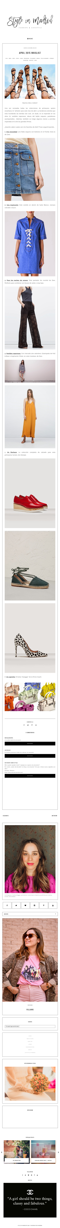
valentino (26, 60)
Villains (30, 1010)
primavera (26, 58)
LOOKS (30, 1044)
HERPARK (40, 1225)
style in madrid (45, 58)
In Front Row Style (11, 762)
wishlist (31, 60)
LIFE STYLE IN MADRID (30, 1052)
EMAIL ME (30, 1041)
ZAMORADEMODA (30, 1047)
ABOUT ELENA (30, 1039)
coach (17, 58)
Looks (21, 58)
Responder (30, 743)
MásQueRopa (9, 738)
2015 (7, 58)
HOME (30, 1036)
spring (38, 58)
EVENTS (30, 1050)
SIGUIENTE (6, 815)
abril (10, 58)
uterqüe (52, 58)
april (13, 58)
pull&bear (33, 58)
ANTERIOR (54, 815)
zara (35, 60)
